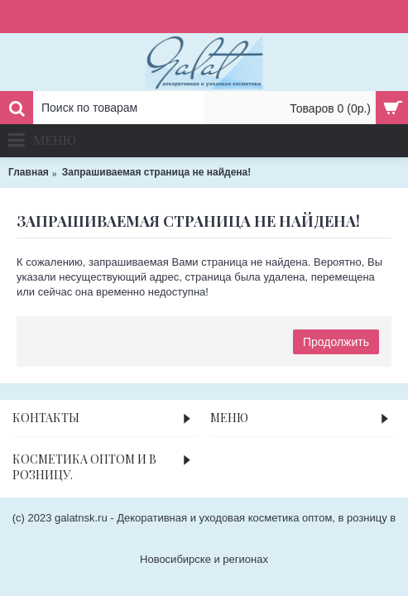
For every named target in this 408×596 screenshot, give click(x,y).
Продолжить (336, 341)
